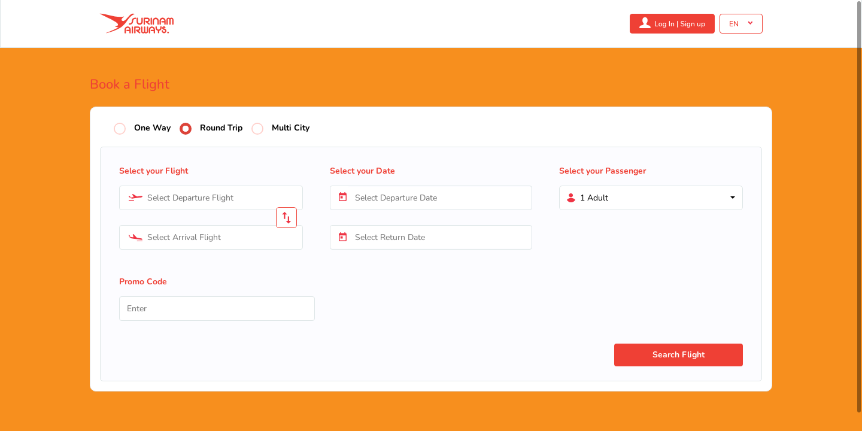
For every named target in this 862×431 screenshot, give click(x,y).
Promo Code (143, 281)
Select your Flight (153, 171)
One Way (152, 128)
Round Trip (221, 128)
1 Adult (594, 198)
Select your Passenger (602, 171)
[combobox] (211, 198)
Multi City (290, 128)
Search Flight (678, 354)
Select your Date (362, 171)
